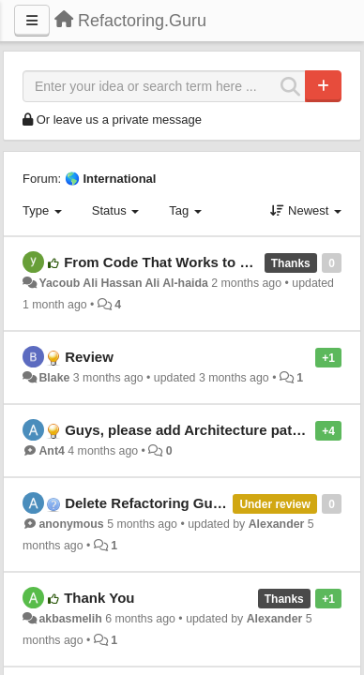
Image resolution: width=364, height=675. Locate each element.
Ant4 (51, 451)
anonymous (70, 524)
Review (89, 357)
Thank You (99, 598)
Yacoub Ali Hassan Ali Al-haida (122, 283)
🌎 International (111, 179)
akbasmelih (69, 618)
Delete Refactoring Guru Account (175, 503)
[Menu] (32, 21)
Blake (53, 377)
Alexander (277, 524)
